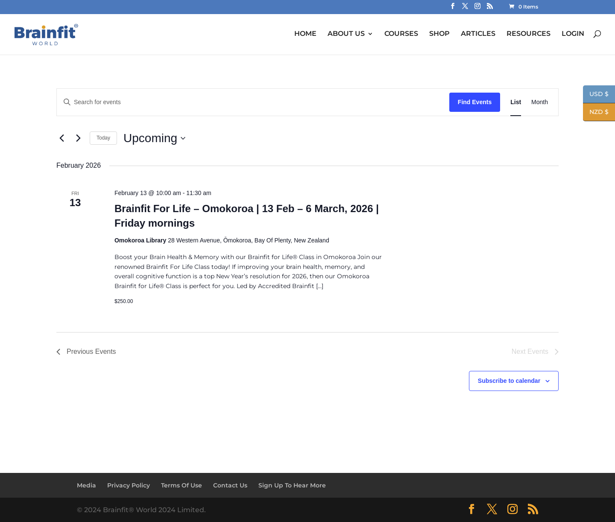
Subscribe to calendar (509, 380)
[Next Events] (78, 138)
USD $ (596, 94)
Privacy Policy (128, 485)
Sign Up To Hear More (292, 485)
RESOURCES (529, 34)
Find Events (475, 102)
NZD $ (596, 112)
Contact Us (230, 485)
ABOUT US (346, 34)
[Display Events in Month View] (539, 102)
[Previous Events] (61, 138)
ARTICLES (478, 34)
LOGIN (573, 34)
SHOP (439, 34)
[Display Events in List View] (515, 102)
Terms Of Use (181, 485)
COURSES (401, 34)
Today (103, 138)
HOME (305, 34)
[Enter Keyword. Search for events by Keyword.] (253, 102)
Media (86, 485)
